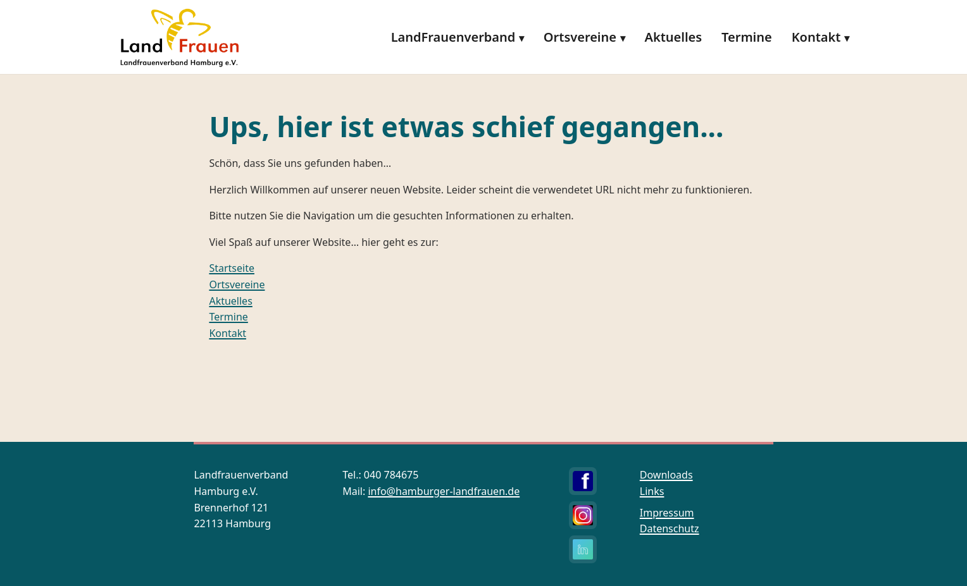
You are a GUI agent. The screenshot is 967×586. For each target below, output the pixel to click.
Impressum (667, 513)
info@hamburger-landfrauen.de (444, 491)
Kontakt (816, 37)
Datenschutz (669, 528)
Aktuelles (673, 37)
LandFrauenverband (453, 37)
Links (652, 491)
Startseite (231, 268)
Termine (746, 37)
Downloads (666, 475)
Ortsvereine (580, 37)
